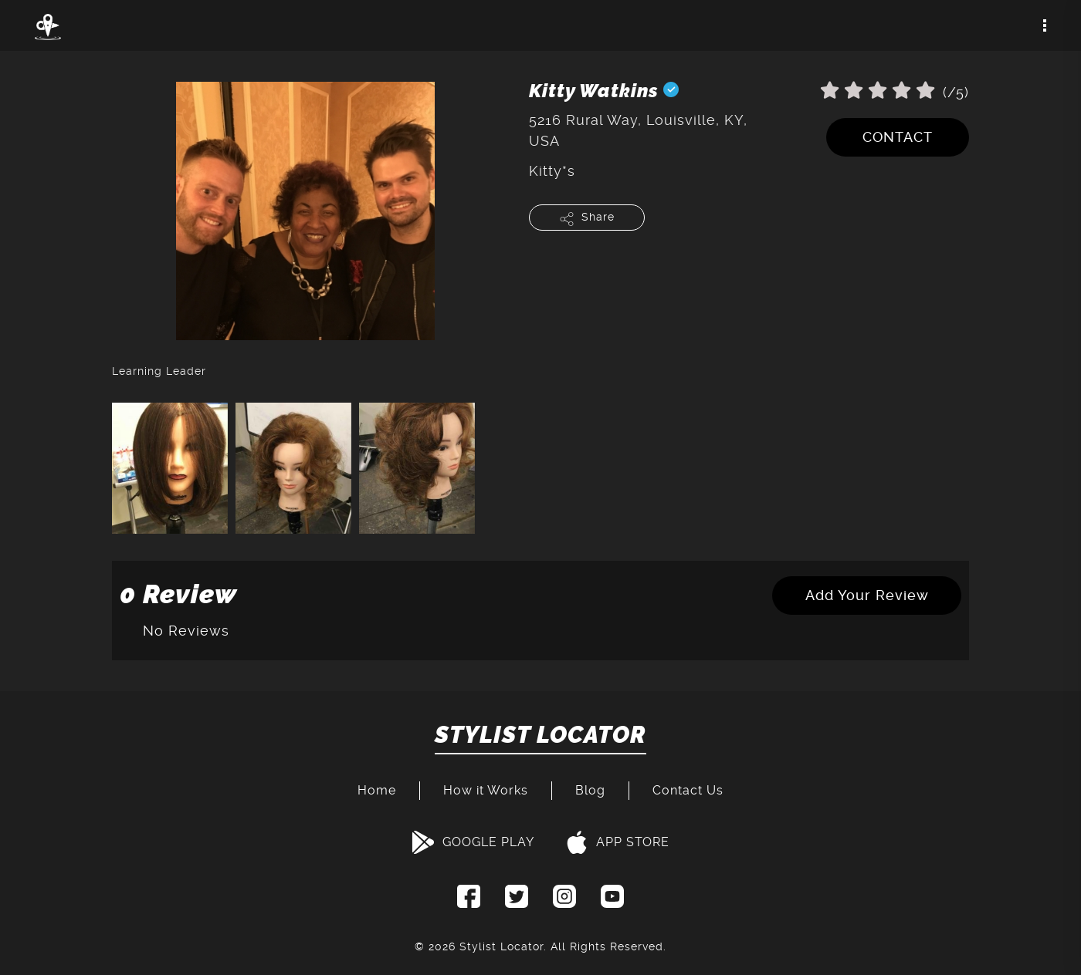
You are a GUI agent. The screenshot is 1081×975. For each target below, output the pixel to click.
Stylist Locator (501, 946)
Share (587, 218)
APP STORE (617, 842)
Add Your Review (867, 595)
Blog (590, 790)
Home (377, 790)
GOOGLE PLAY (473, 842)
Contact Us (687, 790)
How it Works (485, 790)
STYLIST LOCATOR (540, 735)
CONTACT (897, 137)
